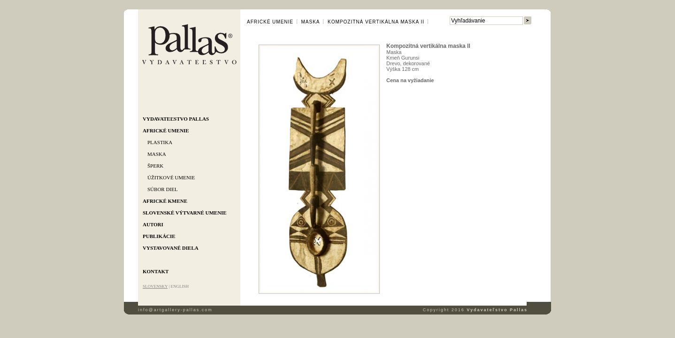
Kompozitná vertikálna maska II (376, 21)
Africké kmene (165, 201)
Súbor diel (162, 189)
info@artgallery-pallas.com (175, 309)
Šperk (155, 166)
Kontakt (156, 271)
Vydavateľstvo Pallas (176, 119)
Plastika (159, 142)
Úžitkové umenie (171, 177)
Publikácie (159, 236)
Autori (153, 224)
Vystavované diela (171, 248)
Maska (156, 154)
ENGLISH (179, 286)
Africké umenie (166, 130)
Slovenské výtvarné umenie (185, 212)
